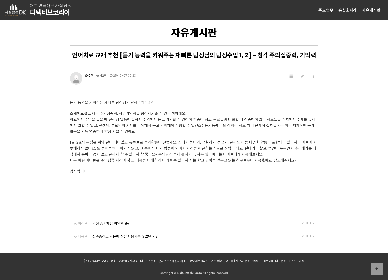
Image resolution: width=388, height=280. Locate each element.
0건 (89, 75)
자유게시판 (371, 10)
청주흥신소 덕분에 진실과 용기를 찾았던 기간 (125, 236)
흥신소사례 (347, 10)
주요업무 (325, 10)
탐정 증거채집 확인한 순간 (111, 223)
